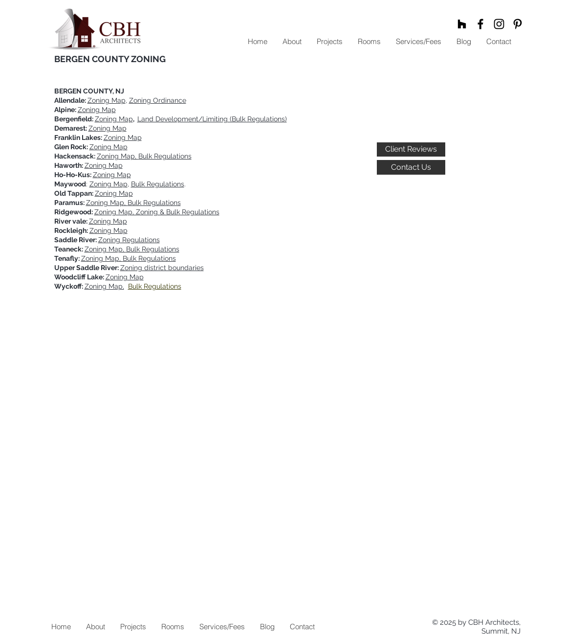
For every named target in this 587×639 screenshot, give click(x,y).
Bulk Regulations (157, 184)
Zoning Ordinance (157, 100)
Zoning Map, (104, 286)
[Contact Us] (411, 167)
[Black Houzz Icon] (462, 24)
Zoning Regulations (129, 240)
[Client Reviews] (411, 149)
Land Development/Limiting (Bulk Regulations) (212, 119)
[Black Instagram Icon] (499, 24)
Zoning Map (106, 100)
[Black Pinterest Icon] (517, 24)
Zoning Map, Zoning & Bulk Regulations (156, 212)
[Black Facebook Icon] (480, 24)
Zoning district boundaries (162, 268)
